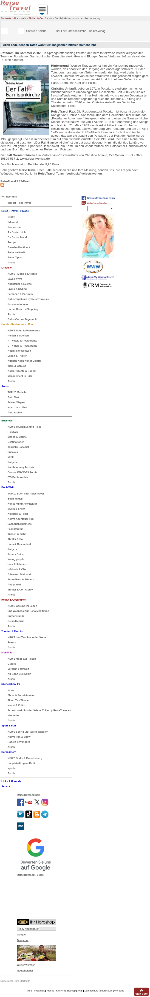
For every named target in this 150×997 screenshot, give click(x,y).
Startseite (6, 18)
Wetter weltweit (26, 964)
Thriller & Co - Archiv (40, 18)
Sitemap (71, 990)
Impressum (106, 990)
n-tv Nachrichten (30, 928)
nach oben (141, 993)
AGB (79, 990)
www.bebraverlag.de (35, 158)
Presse (50, 990)
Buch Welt (20, 18)
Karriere (60, 990)
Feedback (39, 990)
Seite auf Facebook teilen (101, 198)
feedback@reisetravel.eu (83, 173)
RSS (29, 990)
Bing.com (22, 940)
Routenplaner (25, 970)
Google (21, 934)
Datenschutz (91, 990)
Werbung (119, 990)
